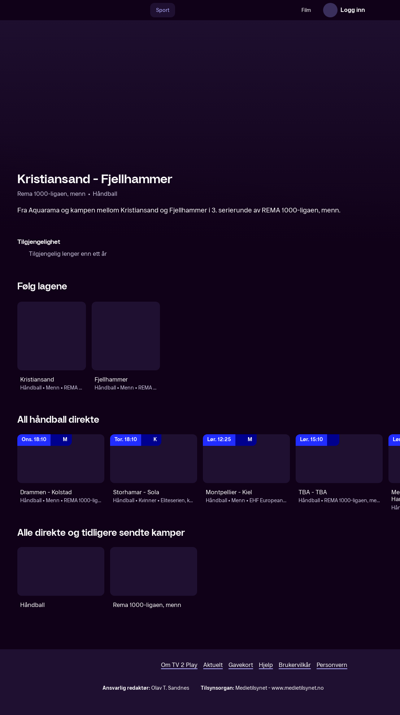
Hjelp (266, 665)
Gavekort (241, 665)
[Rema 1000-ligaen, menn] (153, 571)
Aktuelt (213, 665)
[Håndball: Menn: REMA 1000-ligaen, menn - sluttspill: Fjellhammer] (126, 336)
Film (306, 10)
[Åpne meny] (375, 10)
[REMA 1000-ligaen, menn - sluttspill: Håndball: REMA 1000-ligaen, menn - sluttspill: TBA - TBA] (339, 458)
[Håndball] (60, 571)
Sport (162, 10)
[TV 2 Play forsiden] (71, 10)
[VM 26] (235, 10)
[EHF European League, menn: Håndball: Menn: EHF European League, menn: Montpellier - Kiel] (246, 458)
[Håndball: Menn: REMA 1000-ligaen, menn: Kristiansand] (51, 336)
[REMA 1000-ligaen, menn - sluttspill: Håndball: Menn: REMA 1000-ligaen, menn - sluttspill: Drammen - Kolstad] (60, 458)
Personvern (332, 665)
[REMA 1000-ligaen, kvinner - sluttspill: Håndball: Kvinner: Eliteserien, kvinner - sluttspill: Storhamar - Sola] (153, 458)
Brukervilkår (295, 665)
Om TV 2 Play (179, 665)
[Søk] (142, 10)
